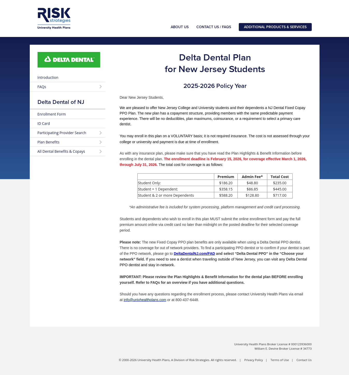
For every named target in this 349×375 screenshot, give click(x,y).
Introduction (48, 77)
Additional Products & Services (275, 27)
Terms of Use (280, 360)
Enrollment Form (52, 114)
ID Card (44, 123)
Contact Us (303, 360)
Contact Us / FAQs (213, 27)
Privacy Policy (253, 360)
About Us (180, 27)
